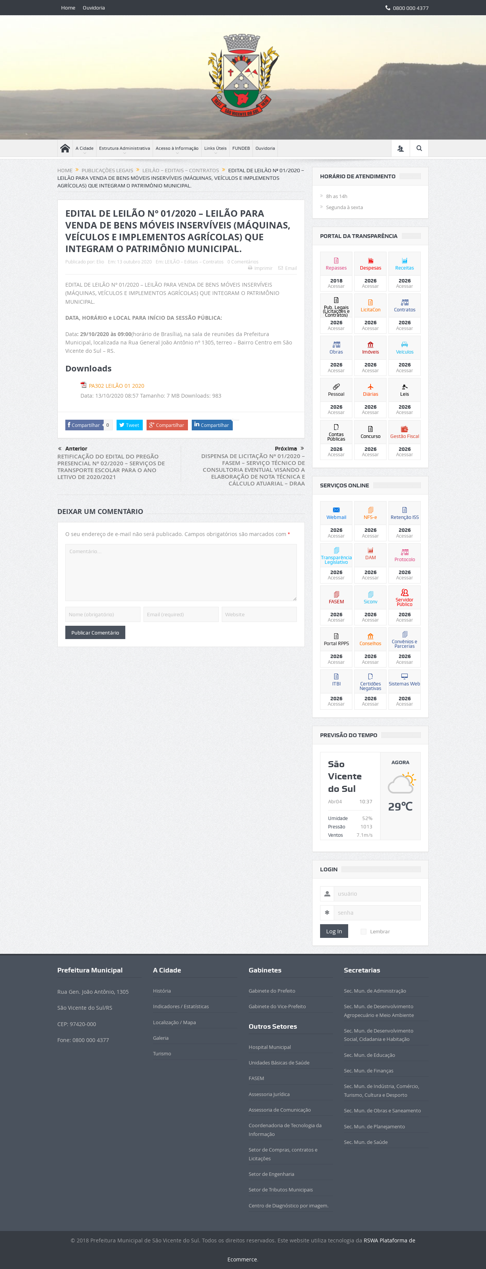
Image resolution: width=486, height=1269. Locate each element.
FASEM (256, 1078)
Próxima (289, 448)
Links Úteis (215, 148)
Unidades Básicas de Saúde (279, 1062)
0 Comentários (243, 262)
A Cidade (84, 148)
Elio (100, 262)
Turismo (162, 1053)
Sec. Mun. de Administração (375, 990)
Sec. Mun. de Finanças (368, 1070)
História (162, 990)
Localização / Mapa (174, 1022)
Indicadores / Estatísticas (181, 1006)
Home (68, 8)
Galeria (161, 1037)
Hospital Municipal (270, 1047)
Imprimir (260, 268)
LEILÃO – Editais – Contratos (194, 262)
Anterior (72, 449)
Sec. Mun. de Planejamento (374, 1126)
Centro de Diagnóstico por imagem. (288, 1205)
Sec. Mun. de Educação (369, 1055)
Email (287, 268)
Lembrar (375, 931)
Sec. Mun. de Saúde (366, 1142)
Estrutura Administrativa (124, 148)
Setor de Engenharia (271, 1174)
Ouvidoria (94, 8)
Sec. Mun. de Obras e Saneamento (382, 1110)
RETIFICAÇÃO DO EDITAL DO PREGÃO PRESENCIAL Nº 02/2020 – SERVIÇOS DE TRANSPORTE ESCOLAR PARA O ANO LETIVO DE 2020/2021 (111, 466)
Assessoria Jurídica (269, 1094)
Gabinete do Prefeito (272, 990)
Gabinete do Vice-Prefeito (277, 1006)
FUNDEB (241, 148)
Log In (334, 931)
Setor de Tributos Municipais (281, 1189)
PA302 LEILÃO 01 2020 (116, 385)
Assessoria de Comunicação (280, 1109)
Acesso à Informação (177, 148)
